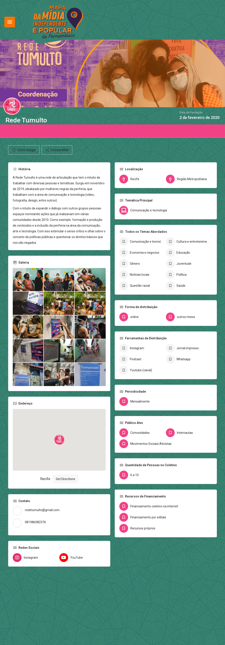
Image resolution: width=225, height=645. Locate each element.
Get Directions (65, 479)
